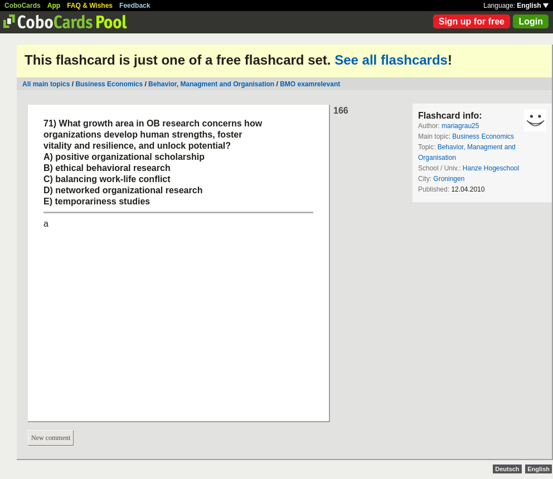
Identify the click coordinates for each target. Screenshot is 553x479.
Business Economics (109, 84)
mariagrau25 (460, 126)
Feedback (134, 5)
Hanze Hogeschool (491, 168)
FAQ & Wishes (90, 5)
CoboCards (22, 5)
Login (530, 21)
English (533, 5)
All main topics (46, 84)
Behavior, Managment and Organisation (211, 84)
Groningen (448, 179)
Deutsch (507, 469)
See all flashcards (391, 59)
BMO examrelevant (310, 84)
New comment (50, 438)
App (53, 5)
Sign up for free (472, 21)
